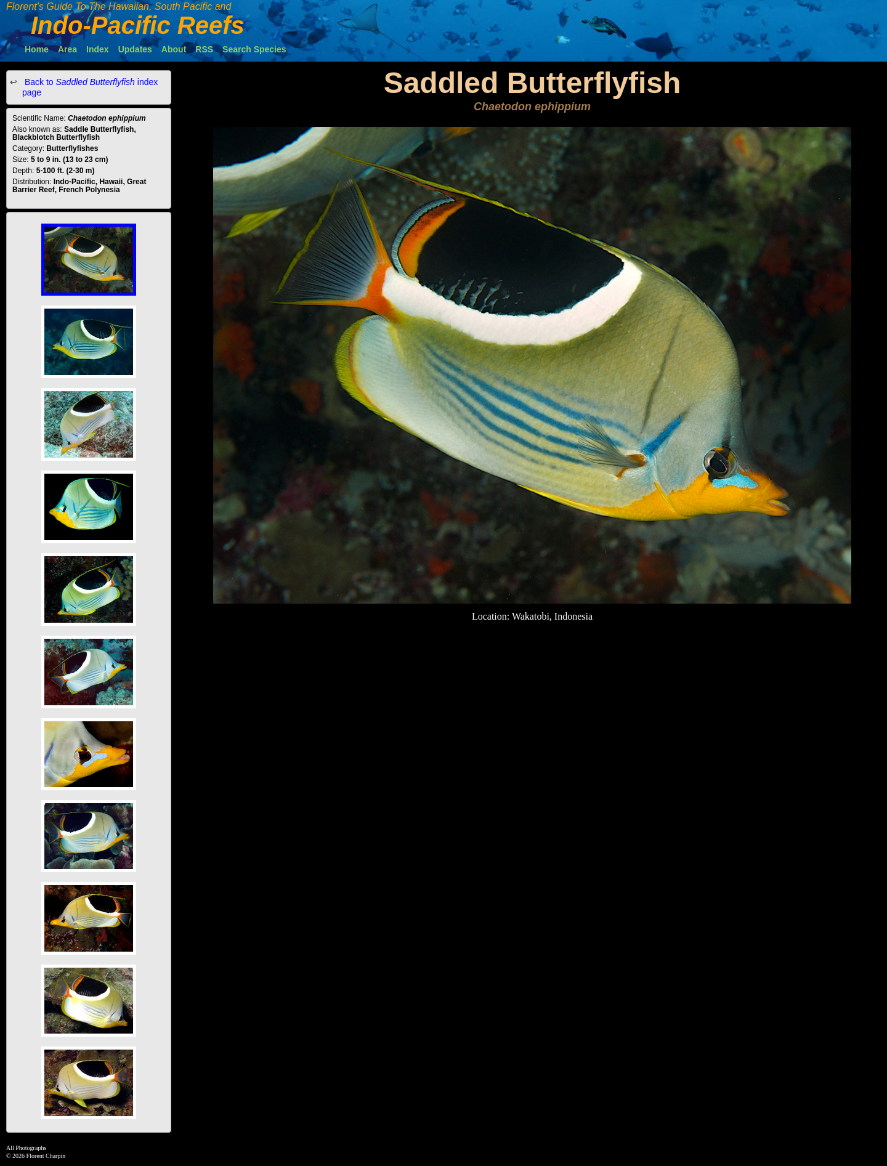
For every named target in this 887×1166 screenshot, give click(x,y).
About (173, 49)
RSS (204, 49)
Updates (135, 49)
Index (97, 49)
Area (67, 49)
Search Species (254, 49)
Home (37, 49)
